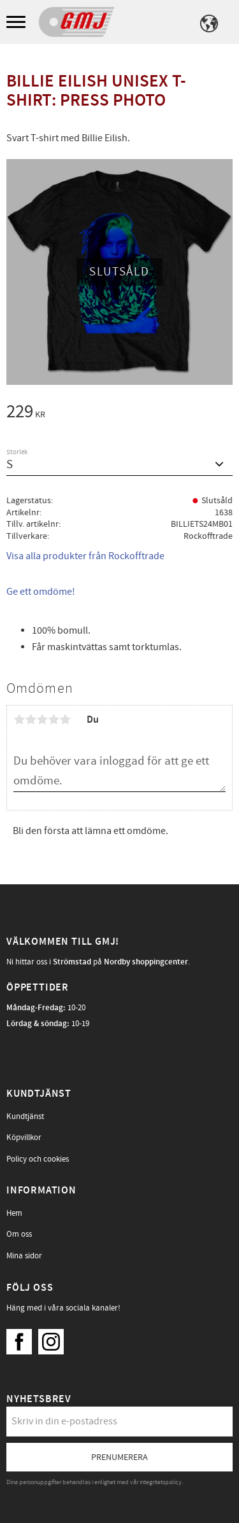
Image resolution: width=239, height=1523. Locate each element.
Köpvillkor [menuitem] (23, 1137)
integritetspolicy (161, 1482)
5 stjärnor (65, 719)
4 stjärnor (53, 719)
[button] (17, 22)
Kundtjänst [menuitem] (25, 1116)
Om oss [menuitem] (19, 1234)
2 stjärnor (30, 719)
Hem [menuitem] (14, 1213)
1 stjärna (19, 719)
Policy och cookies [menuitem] (37, 1159)
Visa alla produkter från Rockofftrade (85, 556)
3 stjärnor (42, 719)
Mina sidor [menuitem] (24, 1256)
